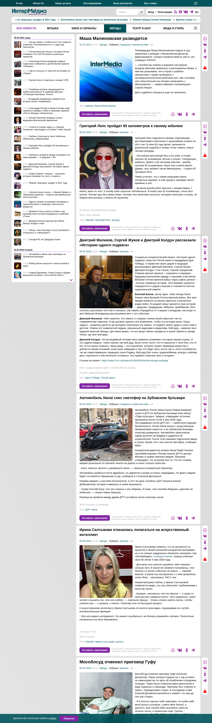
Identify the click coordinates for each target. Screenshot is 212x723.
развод (89, 105)
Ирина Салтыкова (104, 651)
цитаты (119, 651)
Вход (151, 12)
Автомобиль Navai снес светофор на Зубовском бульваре (52, 19)
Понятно (69, 718)
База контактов (122, 3)
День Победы (92, 382)
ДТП (87, 519)
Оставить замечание (94, 114)
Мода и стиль (173, 28)
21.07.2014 (85, 44)
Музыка (53, 28)
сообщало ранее (162, 566)
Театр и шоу (141, 28)
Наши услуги (63, 3)
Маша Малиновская (105, 105)
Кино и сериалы (84, 28)
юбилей (89, 225)
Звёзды (115, 28)
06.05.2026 (85, 137)
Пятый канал (108, 382)
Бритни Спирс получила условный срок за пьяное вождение (169, 19)
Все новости (26, 28)
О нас (19, 3)
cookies (52, 718)
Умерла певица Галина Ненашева (110, 19)
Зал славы (150, 3)
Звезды (103, 44)
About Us (38, 3)
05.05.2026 (85, 414)
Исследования (92, 3)
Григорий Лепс (103, 225)
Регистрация (165, 12)
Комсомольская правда (103, 215)
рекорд (115, 225)
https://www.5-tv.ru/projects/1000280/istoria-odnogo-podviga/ (135, 365)
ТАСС (94, 641)
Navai (94, 519)
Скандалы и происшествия (133, 44)
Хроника (123, 137)
